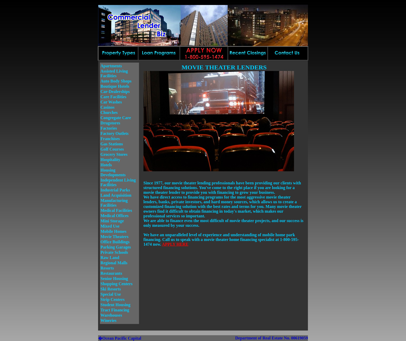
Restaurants (111, 273)
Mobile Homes (113, 231)
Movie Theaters (114, 236)
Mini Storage (112, 221)
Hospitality (110, 159)
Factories (108, 128)
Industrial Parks (115, 190)
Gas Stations (111, 144)
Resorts (107, 268)
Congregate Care (115, 118)
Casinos (107, 107)
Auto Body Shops (115, 81)
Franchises (110, 138)
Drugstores (110, 123)
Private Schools (114, 252)
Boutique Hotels (114, 86)
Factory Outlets (114, 133)
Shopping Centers (116, 284)
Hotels (106, 165)
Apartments (111, 66)
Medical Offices (114, 215)
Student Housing (115, 304)
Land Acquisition (115, 195)
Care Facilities (113, 97)
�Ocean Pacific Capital (119, 338)
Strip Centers (112, 299)
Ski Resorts (110, 289)
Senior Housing (114, 278)
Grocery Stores (113, 154)
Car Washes (111, 102)
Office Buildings (115, 242)
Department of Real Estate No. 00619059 (271, 338)
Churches (109, 112)
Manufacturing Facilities (114, 202)
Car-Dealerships (115, 91)
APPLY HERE (175, 244)
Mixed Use (109, 226)
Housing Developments (113, 172)
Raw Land (109, 257)
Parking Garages (115, 247)
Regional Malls (113, 263)
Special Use (110, 294)
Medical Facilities (116, 210)
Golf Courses (112, 149)
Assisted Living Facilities (114, 73)
